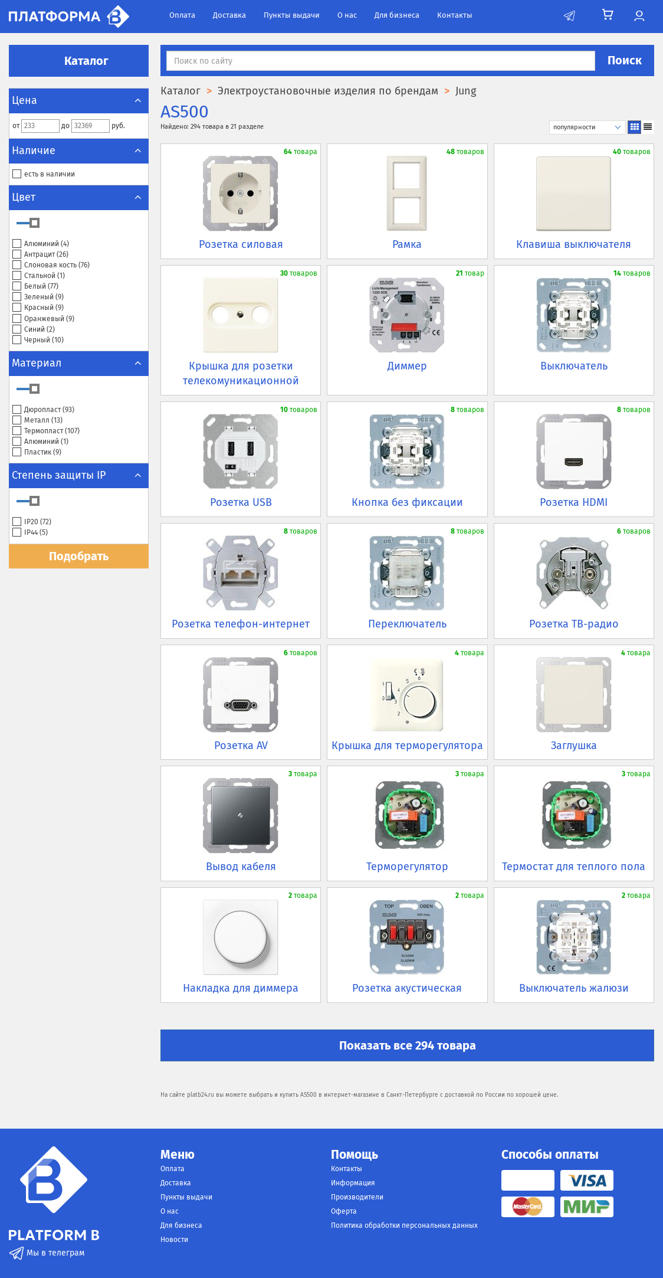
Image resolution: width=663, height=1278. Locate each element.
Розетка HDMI (574, 502)
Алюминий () (40, 244)
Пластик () (36, 452)
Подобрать (79, 556)
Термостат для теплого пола (573, 866)
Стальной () (38, 276)
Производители (357, 1197)
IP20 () (31, 522)
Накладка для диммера (240, 988)
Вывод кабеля (241, 866)
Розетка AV (241, 745)
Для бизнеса (397, 15)
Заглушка (574, 745)
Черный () (38, 340)
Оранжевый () (43, 319)
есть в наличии (43, 174)
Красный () (38, 308)
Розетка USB (241, 502)
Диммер (407, 365)
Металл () (37, 421)
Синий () (33, 330)
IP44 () (30, 533)
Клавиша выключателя (573, 244)
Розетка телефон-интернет (241, 623)
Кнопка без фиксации (407, 502)
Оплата (182, 15)
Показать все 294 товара (407, 1045)
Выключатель (574, 365)
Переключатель (407, 623)
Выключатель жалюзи (574, 988)
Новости (174, 1239)
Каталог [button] (79, 61)
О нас (347, 15)
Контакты (454, 15)
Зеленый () (38, 297)
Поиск (625, 60)
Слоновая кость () (51, 265)
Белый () (35, 287)
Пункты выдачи (292, 15)
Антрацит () (40, 255)
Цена (79, 100)
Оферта (344, 1211)
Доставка (229, 15)
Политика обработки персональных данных (404, 1225)
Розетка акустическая (407, 988)
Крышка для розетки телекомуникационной (241, 373)
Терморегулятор (407, 866)
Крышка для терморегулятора (407, 745)
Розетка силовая (241, 244)
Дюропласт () (43, 410)
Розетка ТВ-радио (574, 623)
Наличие (79, 150)
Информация (353, 1183)
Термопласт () (46, 431)
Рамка (407, 244)
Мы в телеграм (46, 1253)
